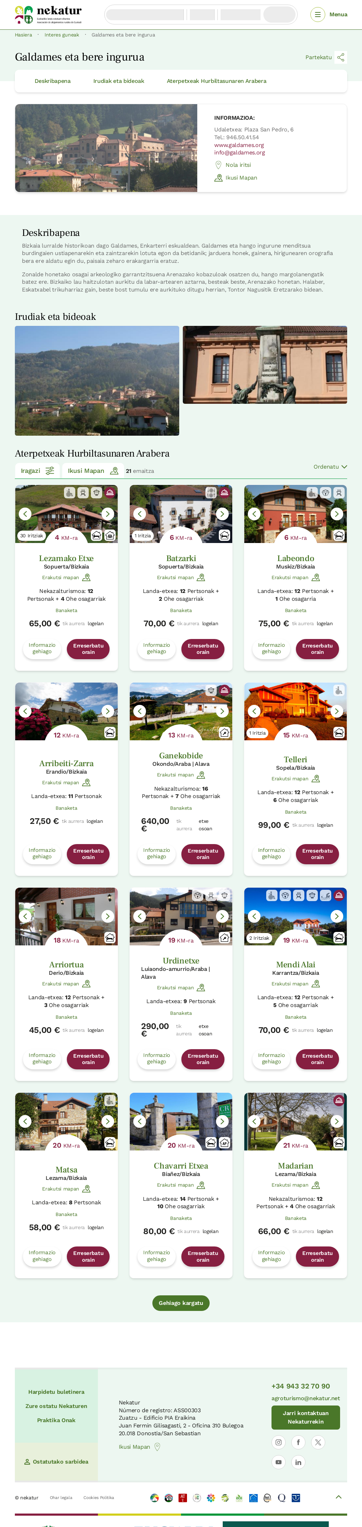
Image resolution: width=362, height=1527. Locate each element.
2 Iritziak (259, 938)
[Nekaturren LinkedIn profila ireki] (298, 1462)
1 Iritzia (143, 535)
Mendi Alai (295, 964)
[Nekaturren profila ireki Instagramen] (279, 1442)
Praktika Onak (56, 1420)
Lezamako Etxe (66, 558)
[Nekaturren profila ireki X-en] (318, 1442)
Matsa (66, 1169)
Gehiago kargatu (181, 1303)
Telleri (295, 759)
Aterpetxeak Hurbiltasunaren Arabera (217, 81)
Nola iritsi (232, 165)
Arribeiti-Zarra (66, 763)
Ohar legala (61, 1497)
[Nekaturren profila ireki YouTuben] (279, 1462)
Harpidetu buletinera (56, 1392)
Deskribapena (53, 81)
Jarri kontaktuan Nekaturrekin (306, 1417)
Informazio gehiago (42, 648)
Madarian (295, 1165)
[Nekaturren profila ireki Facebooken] (298, 1442)
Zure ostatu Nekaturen (56, 1406)
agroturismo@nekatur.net (306, 1398)
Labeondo (295, 558)
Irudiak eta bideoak (118, 81)
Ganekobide (181, 755)
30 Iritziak (31, 535)
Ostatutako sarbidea (56, 1461)
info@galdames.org (239, 152)
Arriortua (66, 964)
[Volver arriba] (338, 1498)
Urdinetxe (181, 960)
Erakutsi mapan (66, 577)
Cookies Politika (98, 1497)
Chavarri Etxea (181, 1165)
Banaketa (66, 610)
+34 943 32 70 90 (301, 1386)
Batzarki (181, 558)
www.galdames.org (239, 145)
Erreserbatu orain (88, 649)
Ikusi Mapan (235, 178)
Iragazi (37, 470)
